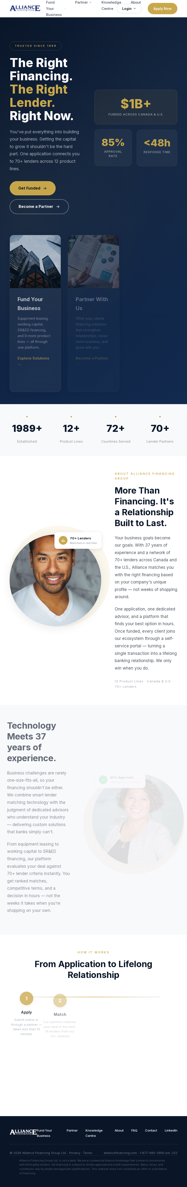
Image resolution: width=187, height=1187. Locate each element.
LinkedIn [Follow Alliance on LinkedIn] (171, 1130)
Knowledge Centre (94, 1133)
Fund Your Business (44, 1133)
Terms (87, 1153)
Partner (72, 1130)
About (119, 1130)
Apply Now (163, 9)
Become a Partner (39, 206)
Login (129, 9)
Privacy (74, 1153)
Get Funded (32, 188)
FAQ (134, 1130)
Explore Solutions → (33, 361)
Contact (151, 1130)
